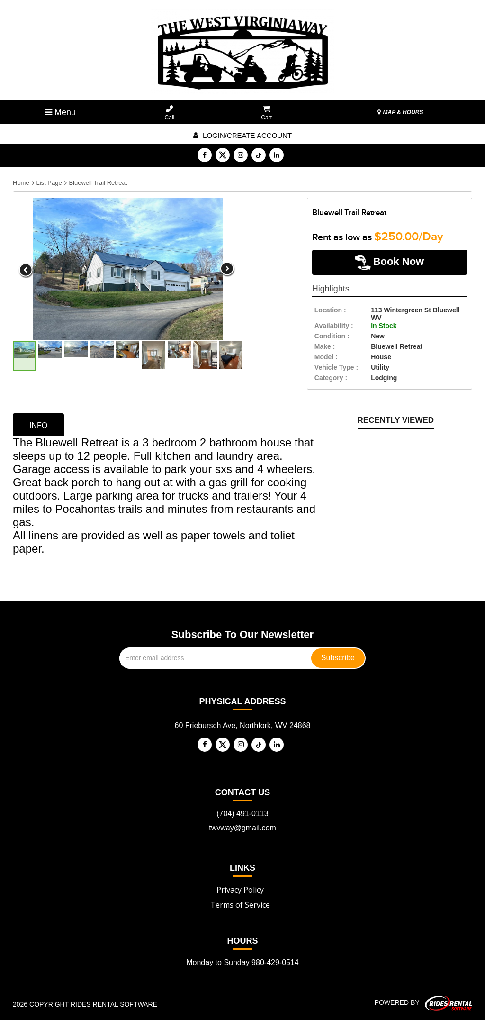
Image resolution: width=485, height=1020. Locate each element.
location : (330, 310)
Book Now (389, 262)
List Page (49, 182)
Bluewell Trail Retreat (98, 182)
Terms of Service (240, 905)
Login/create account (242, 135)
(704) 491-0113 (242, 814)
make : (324, 346)
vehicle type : (336, 367)
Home (21, 182)
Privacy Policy (240, 889)
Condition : (332, 336)
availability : (333, 325)
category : (330, 378)
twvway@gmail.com (242, 828)
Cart (266, 113)
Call (170, 113)
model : (326, 357)
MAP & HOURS (400, 112)
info (38, 425)
